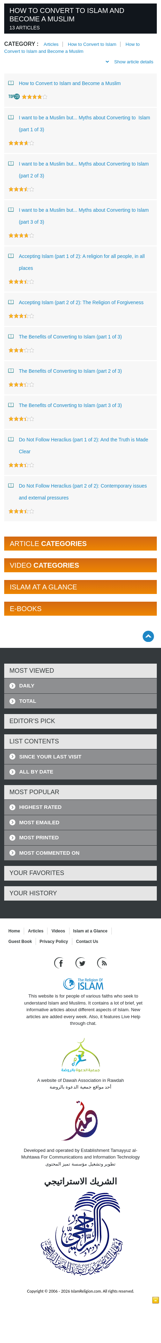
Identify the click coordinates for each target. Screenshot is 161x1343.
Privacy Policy (53, 941)
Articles (51, 44)
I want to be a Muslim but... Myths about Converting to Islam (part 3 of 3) (78, 214)
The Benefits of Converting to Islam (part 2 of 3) (65, 370)
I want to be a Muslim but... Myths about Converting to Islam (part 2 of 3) (78, 168)
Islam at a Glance (90, 931)
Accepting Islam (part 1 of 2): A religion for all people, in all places (76, 260)
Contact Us (87, 941)
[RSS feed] (102, 962)
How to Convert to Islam (92, 44)
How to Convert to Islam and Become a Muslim (64, 83)
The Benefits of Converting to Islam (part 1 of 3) (65, 336)
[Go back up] (148, 636)
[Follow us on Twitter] (81, 962)
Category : (21, 44)
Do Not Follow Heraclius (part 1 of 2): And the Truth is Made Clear (78, 444)
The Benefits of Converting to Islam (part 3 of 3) (65, 405)
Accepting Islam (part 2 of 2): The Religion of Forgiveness (76, 302)
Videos (58, 931)
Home (14, 931)
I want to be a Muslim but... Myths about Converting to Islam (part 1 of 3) (79, 122)
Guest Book (20, 941)
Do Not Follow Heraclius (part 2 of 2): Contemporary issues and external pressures (77, 490)
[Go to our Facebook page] (59, 962)
